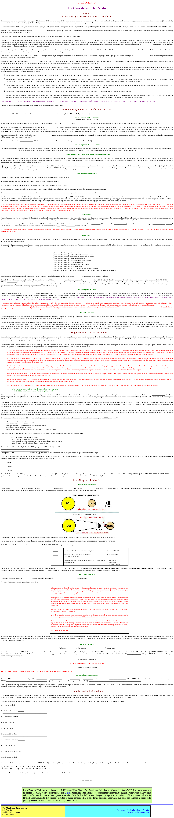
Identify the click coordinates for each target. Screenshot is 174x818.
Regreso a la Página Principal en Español (133, 810)
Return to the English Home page (136, 812)
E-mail (68, 793)
